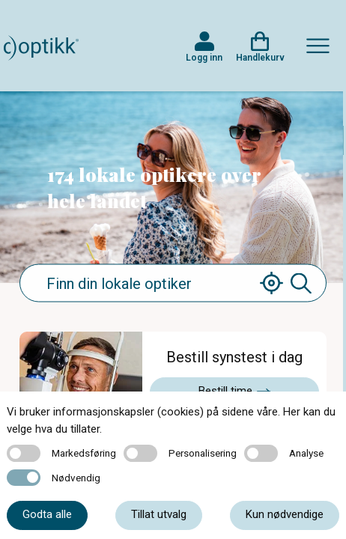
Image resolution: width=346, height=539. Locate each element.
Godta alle (47, 514)
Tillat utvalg (158, 514)
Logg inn (204, 57)
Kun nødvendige (285, 514)
